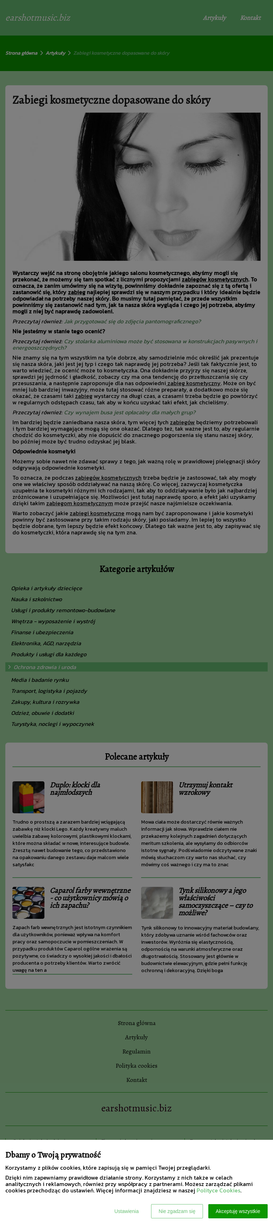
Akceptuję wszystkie (238, 1211)
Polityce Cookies (218, 1190)
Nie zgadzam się (177, 1211)
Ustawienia (126, 1211)
